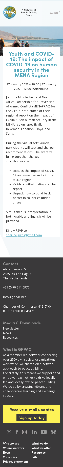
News (7, 333)
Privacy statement (15, 461)
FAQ (34, 457)
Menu (54, 13)
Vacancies (10, 457)
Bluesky (53, 432)
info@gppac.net (14, 297)
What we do (40, 443)
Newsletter (11, 328)
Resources (10, 337)
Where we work (13, 448)
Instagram (25, 432)
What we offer (41, 448)
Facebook (17, 432)
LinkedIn (34, 432)
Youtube (44, 432)
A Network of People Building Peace (20, 12)
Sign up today (31, 418)
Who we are (11, 443)
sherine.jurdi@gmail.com (24, 235)
